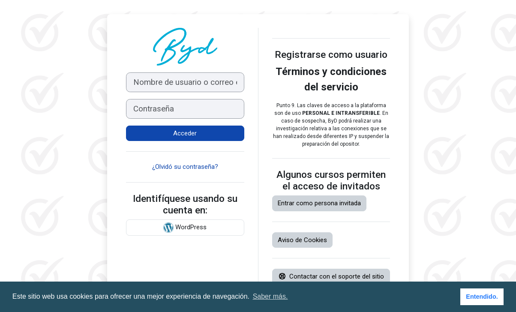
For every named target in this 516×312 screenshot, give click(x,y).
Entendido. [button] (482, 296)
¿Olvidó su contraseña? (185, 167)
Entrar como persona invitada (319, 203)
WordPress (185, 227)
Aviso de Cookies (302, 240)
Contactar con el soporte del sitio (331, 276)
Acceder (185, 133)
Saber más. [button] (270, 296)
